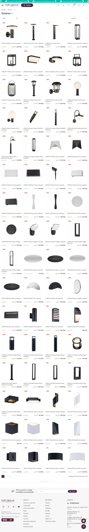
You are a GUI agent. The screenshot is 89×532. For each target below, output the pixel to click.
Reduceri (47, 513)
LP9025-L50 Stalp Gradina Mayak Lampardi (33, 355)
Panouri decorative (28, 508)
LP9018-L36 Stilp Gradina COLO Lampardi (76, 100)
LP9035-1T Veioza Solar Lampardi (11, 100)
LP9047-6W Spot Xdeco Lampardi (11, 298)
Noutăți (47, 511)
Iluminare (25, 513)
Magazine (48, 508)
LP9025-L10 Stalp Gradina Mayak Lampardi (76, 355)
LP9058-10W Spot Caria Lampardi (33, 213)
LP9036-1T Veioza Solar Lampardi (76, 72)
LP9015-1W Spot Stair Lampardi (10, 468)
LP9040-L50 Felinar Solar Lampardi (52, 44)
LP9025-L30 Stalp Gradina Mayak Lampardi (11, 355)
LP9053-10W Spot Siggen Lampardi (55, 242)
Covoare (25, 518)
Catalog (27, 5)
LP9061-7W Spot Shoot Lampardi (54, 185)
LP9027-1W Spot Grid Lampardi (54, 327)
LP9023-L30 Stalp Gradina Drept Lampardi (76, 384)
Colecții (47, 503)
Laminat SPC (26, 505)
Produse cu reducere (29, 503)
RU (84, 5)
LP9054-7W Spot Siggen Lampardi (33, 242)
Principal (4, 9)
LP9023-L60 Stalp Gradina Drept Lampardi (54, 384)
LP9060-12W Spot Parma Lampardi (11, 213)
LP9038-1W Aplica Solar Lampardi (33, 72)
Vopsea (25, 516)
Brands (47, 505)
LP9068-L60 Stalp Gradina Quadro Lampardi (33, 157)
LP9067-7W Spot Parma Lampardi (54, 156)
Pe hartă (69, 509)
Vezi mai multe (45, 481)
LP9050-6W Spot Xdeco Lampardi (33, 270)
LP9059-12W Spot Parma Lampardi (77, 185)
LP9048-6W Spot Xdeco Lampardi (77, 270)
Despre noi (48, 518)
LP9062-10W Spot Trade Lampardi (33, 185)
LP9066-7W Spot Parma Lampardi (76, 156)
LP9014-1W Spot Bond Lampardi (32, 468)
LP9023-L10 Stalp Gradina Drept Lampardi (11, 412)
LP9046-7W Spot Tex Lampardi (32, 298)
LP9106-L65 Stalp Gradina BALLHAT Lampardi (9, 157)
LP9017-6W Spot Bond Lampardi (54, 440)
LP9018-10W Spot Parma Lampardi (33, 440)
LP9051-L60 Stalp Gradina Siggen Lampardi (11, 270)
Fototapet (26, 524)
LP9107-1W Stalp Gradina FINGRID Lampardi (33, 129)
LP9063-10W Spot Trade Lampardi (11, 185)
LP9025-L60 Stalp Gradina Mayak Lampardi (55, 355)
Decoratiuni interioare (29, 521)
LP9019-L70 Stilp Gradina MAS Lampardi (32, 100)
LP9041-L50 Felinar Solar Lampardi (33, 43)
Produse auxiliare (28, 526)
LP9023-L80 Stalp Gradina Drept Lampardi (32, 384)
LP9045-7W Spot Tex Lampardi (54, 298)
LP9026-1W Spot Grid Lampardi (76, 327)
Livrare (47, 516)
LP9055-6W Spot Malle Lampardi (11, 242)
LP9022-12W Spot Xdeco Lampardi (33, 412)
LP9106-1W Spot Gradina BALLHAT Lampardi (77, 129)
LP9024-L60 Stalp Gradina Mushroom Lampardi (9, 384)
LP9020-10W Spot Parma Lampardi (77, 412)
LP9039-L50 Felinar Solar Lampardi (77, 43)
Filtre (10, 18)
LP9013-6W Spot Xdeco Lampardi (54, 468)
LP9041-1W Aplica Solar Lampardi (11, 43)
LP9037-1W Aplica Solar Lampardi (55, 72)
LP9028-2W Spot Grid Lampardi (32, 327)
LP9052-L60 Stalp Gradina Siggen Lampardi (77, 242)
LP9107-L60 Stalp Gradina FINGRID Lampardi (55, 129)
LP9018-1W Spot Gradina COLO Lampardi (10, 129)
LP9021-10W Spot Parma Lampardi (55, 412)
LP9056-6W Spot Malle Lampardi (76, 213)
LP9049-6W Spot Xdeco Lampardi (55, 270)
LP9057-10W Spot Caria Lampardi (55, 213)
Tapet (25, 511)
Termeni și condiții (50, 521)
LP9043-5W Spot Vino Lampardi (11, 327)
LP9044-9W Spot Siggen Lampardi (77, 298)
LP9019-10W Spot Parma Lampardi (11, 440)
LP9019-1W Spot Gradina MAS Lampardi (53, 100)
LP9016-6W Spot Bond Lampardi (76, 440)
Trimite (72, 491)
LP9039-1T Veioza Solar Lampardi (11, 72)
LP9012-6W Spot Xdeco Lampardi (76, 468)
